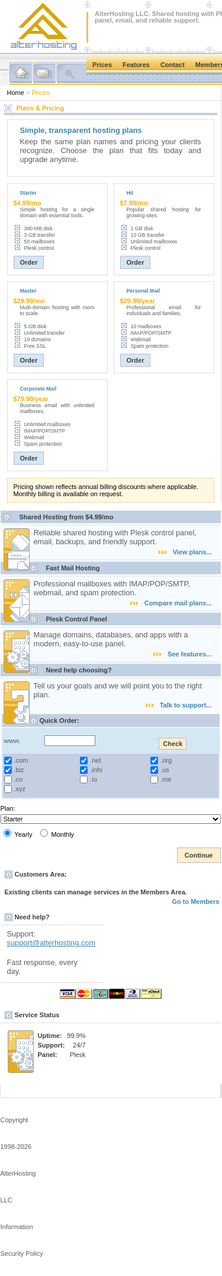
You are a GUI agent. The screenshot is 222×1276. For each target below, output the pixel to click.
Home (15, 92)
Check (172, 743)
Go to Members (195, 901)
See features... (182, 654)
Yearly (18, 833)
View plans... (185, 552)
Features (136, 64)
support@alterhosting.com (51, 942)
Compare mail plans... (171, 603)
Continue (199, 855)
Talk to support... (179, 705)
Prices (102, 64)
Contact (172, 64)
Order (29, 262)
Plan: (8, 808)
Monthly (57, 833)
